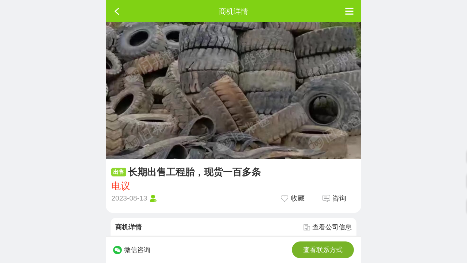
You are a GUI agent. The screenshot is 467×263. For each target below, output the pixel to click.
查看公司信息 (327, 227)
